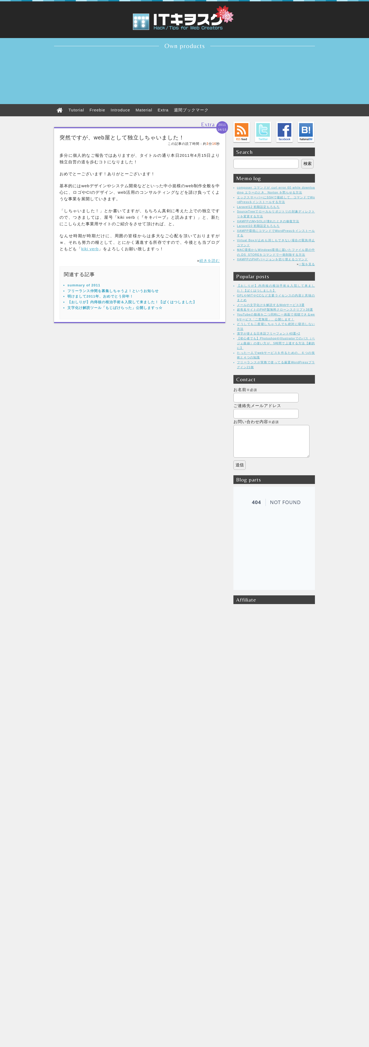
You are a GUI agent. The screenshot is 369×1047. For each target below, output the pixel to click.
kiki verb (90, 248)
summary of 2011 (83, 285)
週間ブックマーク (191, 110)
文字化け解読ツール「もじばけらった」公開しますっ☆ (114, 308)
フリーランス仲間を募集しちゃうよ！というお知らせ (113, 291)
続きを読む (209, 260)
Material (144, 110)
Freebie (97, 110)
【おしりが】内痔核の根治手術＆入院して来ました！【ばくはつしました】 (132, 302)
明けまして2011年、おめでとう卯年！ (100, 296)
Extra (163, 110)
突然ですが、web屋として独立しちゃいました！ (122, 137)
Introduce (120, 110)
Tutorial (76, 110)
